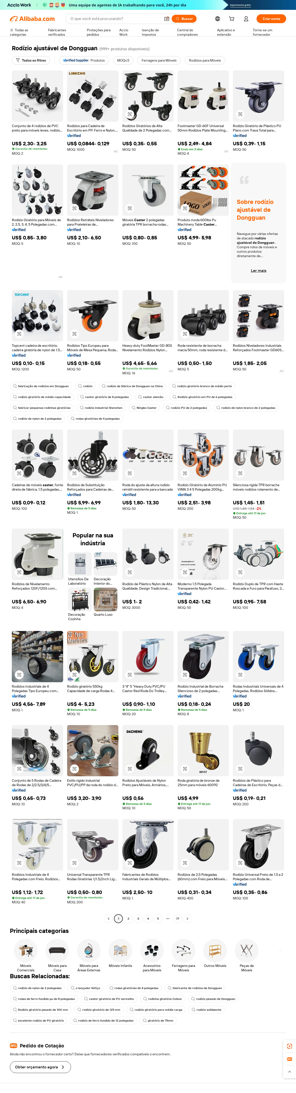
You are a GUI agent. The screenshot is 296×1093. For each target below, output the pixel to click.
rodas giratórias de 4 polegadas (95, 419)
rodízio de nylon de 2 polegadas (37, 419)
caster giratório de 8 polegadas (104, 397)
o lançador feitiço (85, 988)
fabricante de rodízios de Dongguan (195, 988)
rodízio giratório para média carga (156, 1010)
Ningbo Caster (144, 408)
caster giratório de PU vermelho (109, 999)
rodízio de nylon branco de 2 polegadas (245, 408)
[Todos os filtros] (31, 60)
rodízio (85, 386)
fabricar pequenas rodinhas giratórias (42, 408)
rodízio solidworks (206, 1010)
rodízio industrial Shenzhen (101, 408)
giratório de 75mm (158, 1021)
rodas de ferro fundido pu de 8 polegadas (44, 999)
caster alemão (150, 397)
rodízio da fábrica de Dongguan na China (132, 386)
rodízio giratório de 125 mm (98, 1010)
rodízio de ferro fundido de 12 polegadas (103, 1021)
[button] (129, 114)
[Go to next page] (187, 918)
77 (177, 918)
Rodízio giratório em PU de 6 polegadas (202, 397)
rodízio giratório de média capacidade (42, 397)
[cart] (232, 19)
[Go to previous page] (108, 918)
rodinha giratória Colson (162, 999)
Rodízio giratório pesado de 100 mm (40, 1010)
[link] (289, 1046)
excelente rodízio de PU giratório (38, 1021)
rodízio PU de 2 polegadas (186, 408)
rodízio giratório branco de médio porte (202, 386)
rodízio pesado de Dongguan (213, 999)
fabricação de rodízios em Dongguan (41, 386)
